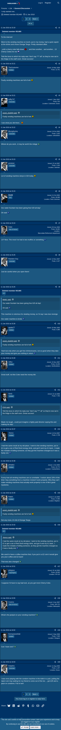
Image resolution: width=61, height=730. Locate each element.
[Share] (56, 27)
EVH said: (6, 407)
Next (34, 19)
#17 (59, 566)
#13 (59, 429)
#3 (59, 95)
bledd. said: (7, 300)
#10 (59, 324)
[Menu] (4, 3)
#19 (59, 630)
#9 (59, 287)
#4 (59, 127)
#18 (59, 598)
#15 (59, 493)
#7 (59, 223)
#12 (59, 390)
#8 (59, 255)
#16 (59, 525)
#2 (59, 64)
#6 (59, 191)
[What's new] (54, 3)
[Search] (58, 3)
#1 (59, 28)
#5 (59, 159)
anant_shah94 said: (10, 113)
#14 (59, 461)
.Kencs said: (7, 537)
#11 (59, 358)
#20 (59, 662)
